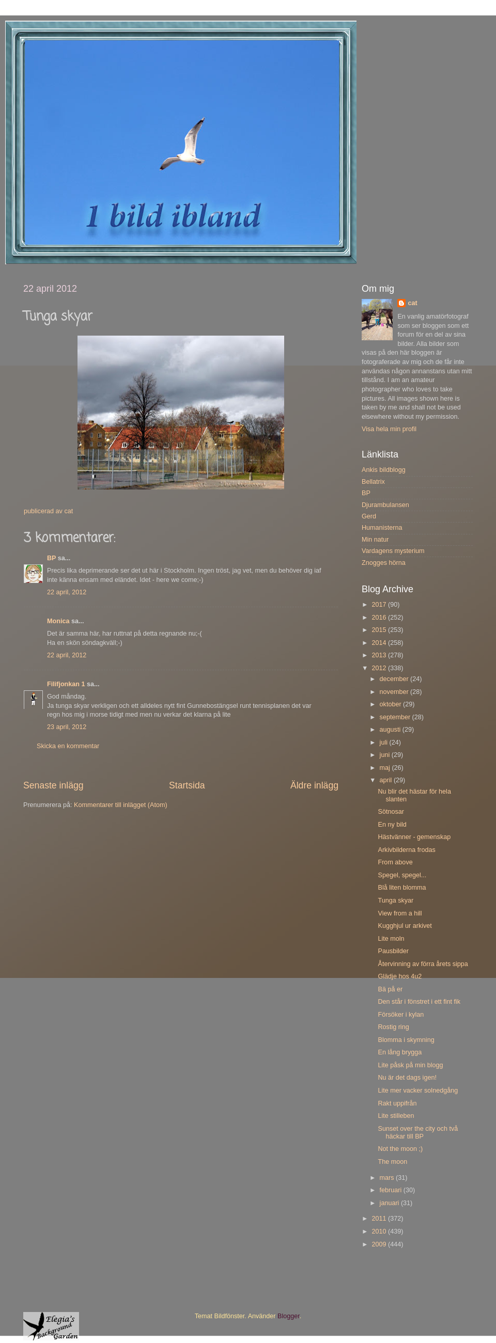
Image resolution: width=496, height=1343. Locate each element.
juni (386, 755)
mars (388, 1177)
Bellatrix (373, 481)
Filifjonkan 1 (66, 684)
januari (390, 1203)
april (387, 780)
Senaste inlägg (53, 785)
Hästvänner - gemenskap (414, 837)
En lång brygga (400, 1052)
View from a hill (400, 913)
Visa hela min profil (389, 429)
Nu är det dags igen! (407, 1077)
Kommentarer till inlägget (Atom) (120, 805)
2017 (379, 604)
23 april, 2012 (66, 727)
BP (51, 558)
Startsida (187, 785)
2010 (379, 1231)
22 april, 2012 (66, 592)
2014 (379, 642)
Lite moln (391, 938)
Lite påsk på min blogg (410, 1065)
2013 (379, 655)
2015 (379, 630)
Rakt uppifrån (397, 1103)
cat (412, 303)
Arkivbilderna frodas (406, 850)
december (395, 679)
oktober (392, 704)
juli (385, 742)
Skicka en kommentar (68, 746)
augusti (391, 729)
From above (395, 862)
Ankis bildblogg (384, 469)
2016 (379, 617)
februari (392, 1190)
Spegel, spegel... (402, 875)
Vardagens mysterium (393, 551)
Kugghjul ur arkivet (404, 925)
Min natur (375, 539)
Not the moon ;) (400, 1148)
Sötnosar (391, 811)
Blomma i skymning (406, 1040)
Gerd (369, 516)
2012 (379, 668)
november (395, 692)
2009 (379, 1244)
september (396, 717)
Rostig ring (393, 1027)
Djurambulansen (385, 505)
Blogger (288, 1316)
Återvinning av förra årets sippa (423, 964)
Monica (58, 621)
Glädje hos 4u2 (400, 976)
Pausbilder (393, 951)
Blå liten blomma (402, 887)
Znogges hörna (384, 562)
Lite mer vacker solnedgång (418, 1090)
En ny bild (392, 824)
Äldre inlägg (314, 785)
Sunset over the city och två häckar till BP (418, 1132)
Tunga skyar (395, 900)
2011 (379, 1218)
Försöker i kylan (401, 1014)
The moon (392, 1161)
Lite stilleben (396, 1115)
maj (386, 767)
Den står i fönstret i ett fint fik (419, 1001)
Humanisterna (382, 527)
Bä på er (390, 989)
